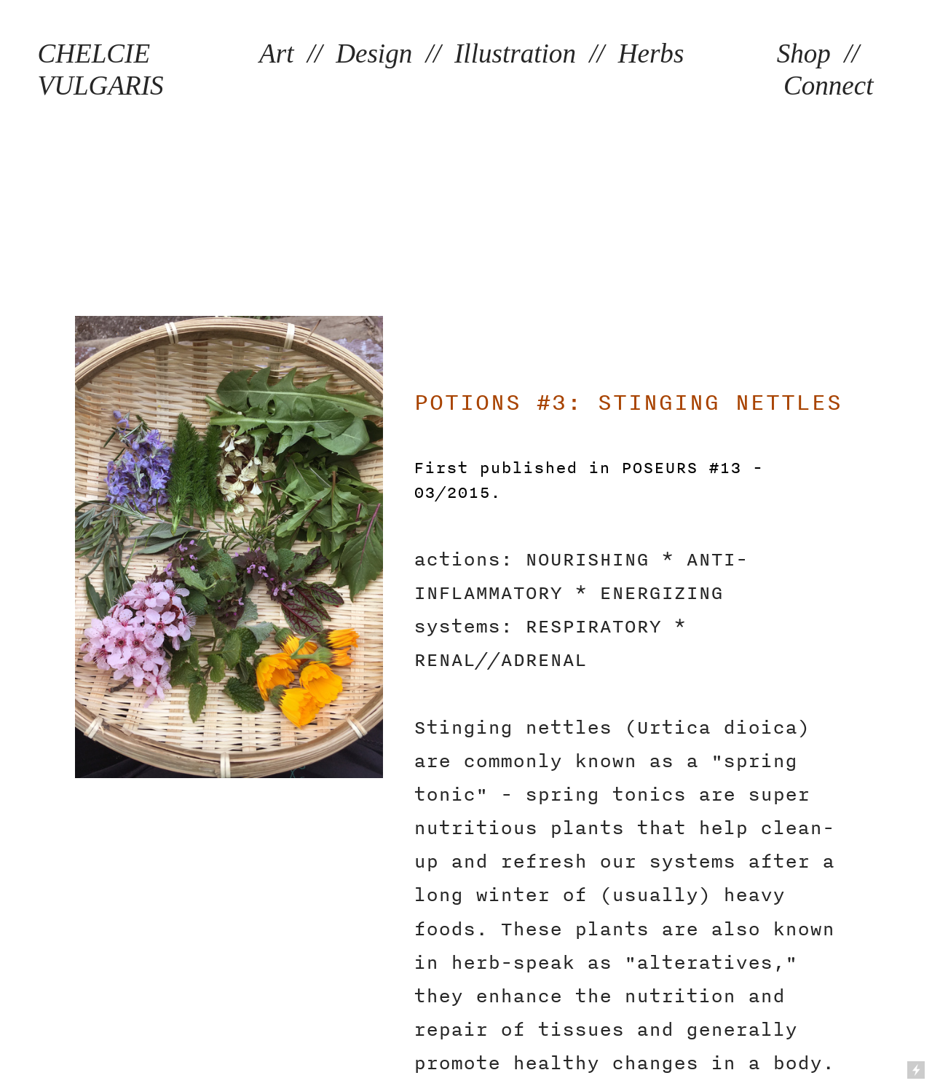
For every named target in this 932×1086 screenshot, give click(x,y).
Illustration (515, 53)
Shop (804, 53)
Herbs (651, 53)
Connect (828, 85)
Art (276, 53)
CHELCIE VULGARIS (101, 70)
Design (374, 53)
